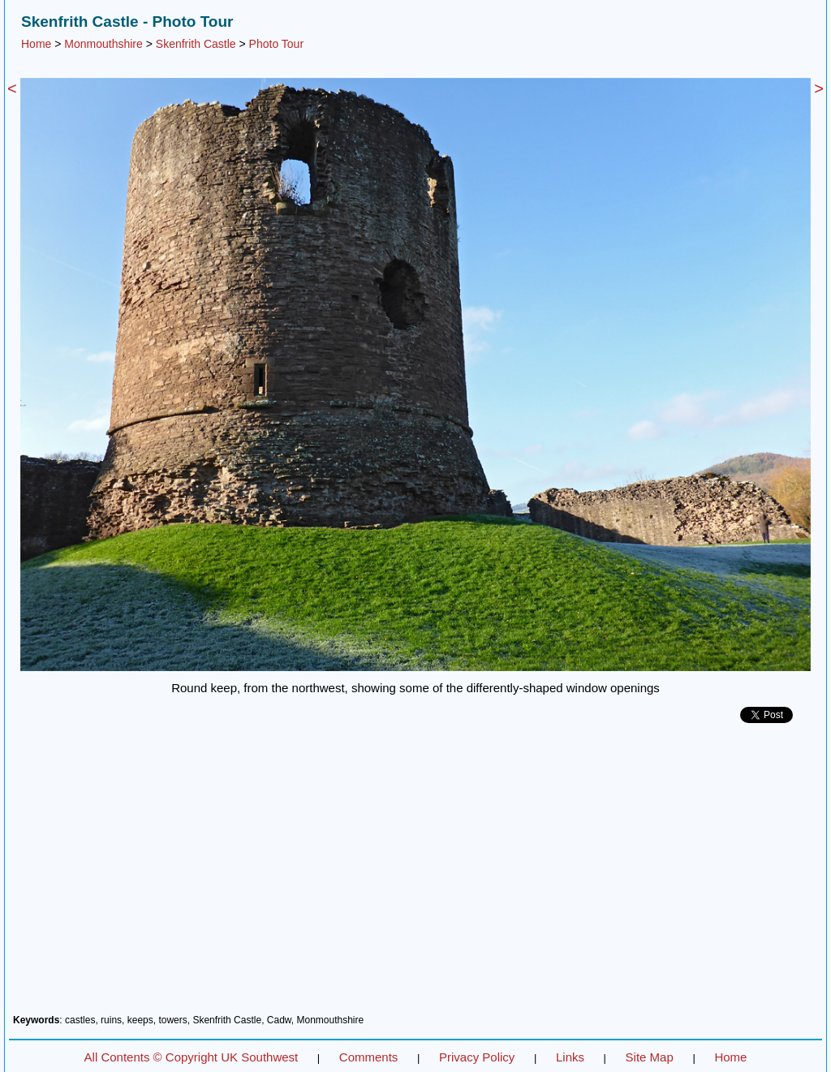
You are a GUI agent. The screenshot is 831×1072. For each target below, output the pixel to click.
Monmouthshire (103, 43)
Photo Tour (276, 43)
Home (36, 43)
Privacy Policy (477, 1057)
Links (570, 1057)
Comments (368, 1057)
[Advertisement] (415, 874)
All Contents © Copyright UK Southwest (191, 1057)
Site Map (650, 1057)
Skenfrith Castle (196, 43)
